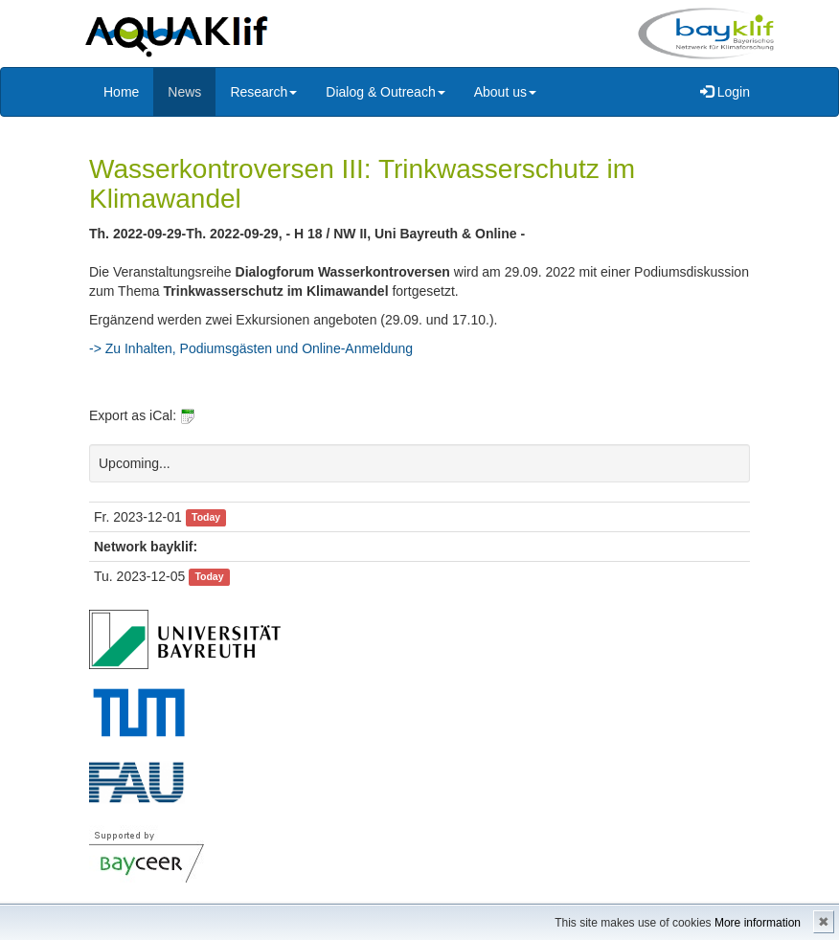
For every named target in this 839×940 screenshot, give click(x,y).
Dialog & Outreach (385, 92)
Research (263, 92)
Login (725, 92)
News (184, 92)
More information (757, 922)
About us (505, 92)
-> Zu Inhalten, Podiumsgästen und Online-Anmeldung (251, 348)
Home (121, 92)
